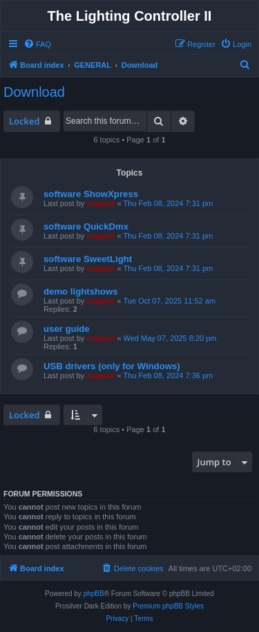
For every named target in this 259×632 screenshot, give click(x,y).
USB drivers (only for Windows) (112, 366)
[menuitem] (37, 44)
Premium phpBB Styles (168, 606)
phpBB (94, 593)
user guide (67, 329)
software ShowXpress (91, 194)
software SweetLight (88, 259)
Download (34, 92)
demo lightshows (81, 291)
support (100, 203)
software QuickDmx (86, 226)
